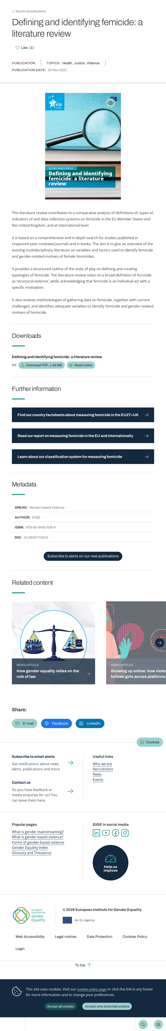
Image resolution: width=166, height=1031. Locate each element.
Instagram (125, 833)
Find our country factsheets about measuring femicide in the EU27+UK (78, 415)
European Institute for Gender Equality (14, 1024)
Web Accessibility (30, 937)
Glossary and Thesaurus (31, 852)
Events (98, 779)
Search (143, 1024)
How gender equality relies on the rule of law (48, 674)
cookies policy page (91, 989)
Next (159, 642)
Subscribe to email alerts (33, 757)
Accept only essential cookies (107, 1006)
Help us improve (111, 869)
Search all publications (31, 11)
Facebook (115, 833)
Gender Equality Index (30, 847)
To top (80, 965)
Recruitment (103, 769)
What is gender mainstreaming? (38, 831)
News (97, 774)
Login (20, 949)
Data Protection (99, 937)
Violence (93, 63)
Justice (79, 63)
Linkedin (96, 833)
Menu (158, 1024)
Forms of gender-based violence (38, 842)
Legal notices (66, 937)
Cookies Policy (135, 937)
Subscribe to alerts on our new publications (83, 556)
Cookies (152, 742)
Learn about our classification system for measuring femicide (70, 457)
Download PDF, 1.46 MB (44, 365)
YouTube (106, 833)
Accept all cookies (60, 1006)
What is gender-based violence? (37, 837)
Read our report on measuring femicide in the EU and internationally (75, 436)
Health (67, 63)
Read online (83, 365)
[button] (24, 723)
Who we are (102, 763)
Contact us (21, 782)
